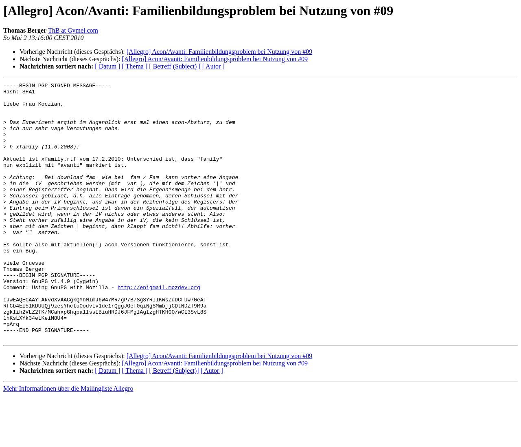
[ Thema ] (135, 66)
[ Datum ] (107, 66)
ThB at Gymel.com (73, 30)
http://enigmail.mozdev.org (159, 328)
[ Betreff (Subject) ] (174, 66)
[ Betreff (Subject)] (174, 421)
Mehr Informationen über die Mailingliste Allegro (68, 439)
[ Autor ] (213, 66)
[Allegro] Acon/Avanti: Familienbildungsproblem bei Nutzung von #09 (220, 51)
